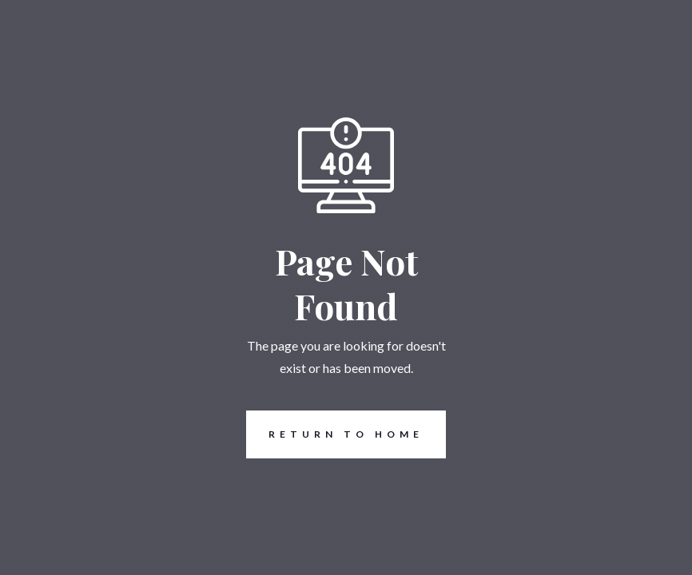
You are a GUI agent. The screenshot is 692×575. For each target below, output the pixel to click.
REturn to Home (335, 434)
